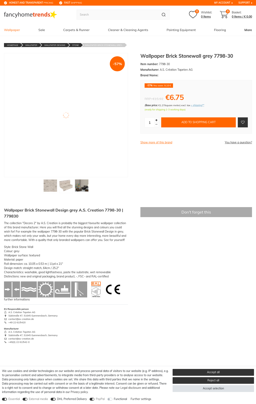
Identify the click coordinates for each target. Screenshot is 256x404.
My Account (222, 2)
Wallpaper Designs (54, 45)
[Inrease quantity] (156, 120)
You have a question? (238, 142)
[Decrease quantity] (156, 124)
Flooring (220, 30)
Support (244, 2)
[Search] (164, 15)
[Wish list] (200, 14)
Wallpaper (12, 30)
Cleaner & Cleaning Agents (128, 30)
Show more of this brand (156, 142)
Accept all (213, 372)
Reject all (213, 380)
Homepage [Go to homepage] (12, 45)
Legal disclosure (130, 388)
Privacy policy (79, 392)
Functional (120, 399)
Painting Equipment (181, 30)
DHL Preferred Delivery (72, 399)
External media (38, 399)
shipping (73, 2)
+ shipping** (197, 105)
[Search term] (117, 15)
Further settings (141, 399)
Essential (14, 399)
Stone (75, 45)
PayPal (100, 399)
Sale (41, 30)
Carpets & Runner (76, 30)
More (248, 30)
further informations (17, 299)
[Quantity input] (149, 122)
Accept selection (213, 388)
